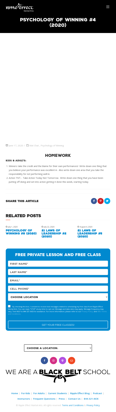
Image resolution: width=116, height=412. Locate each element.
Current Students (57, 393)
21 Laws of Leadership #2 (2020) (54, 233)
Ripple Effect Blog (80, 393)
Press (62, 398)
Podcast (97, 393)
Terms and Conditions (73, 405)
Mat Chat (34, 145)
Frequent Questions (44, 398)
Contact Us (74, 398)
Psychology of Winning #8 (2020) (21, 232)
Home (14, 393)
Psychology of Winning (52, 145)
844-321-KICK (91, 398)
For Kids (25, 393)
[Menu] (108, 6)
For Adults (39, 393)
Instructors (24, 398)
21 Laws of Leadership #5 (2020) (89, 233)
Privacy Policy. (87, 311)
